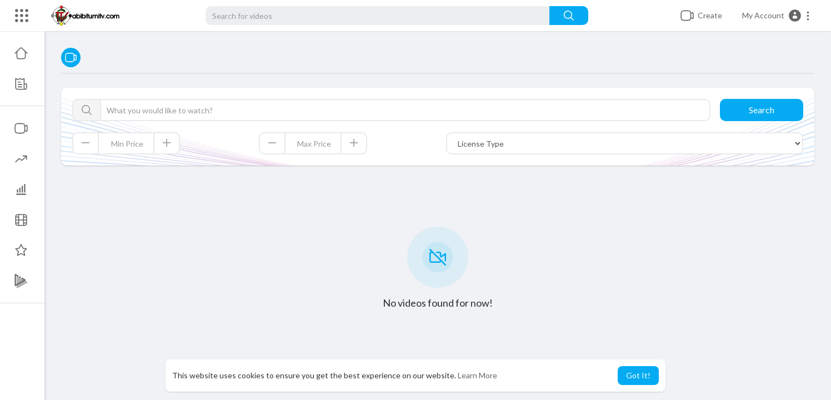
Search (761, 109)
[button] (776, 15)
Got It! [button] (638, 375)
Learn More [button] (477, 375)
